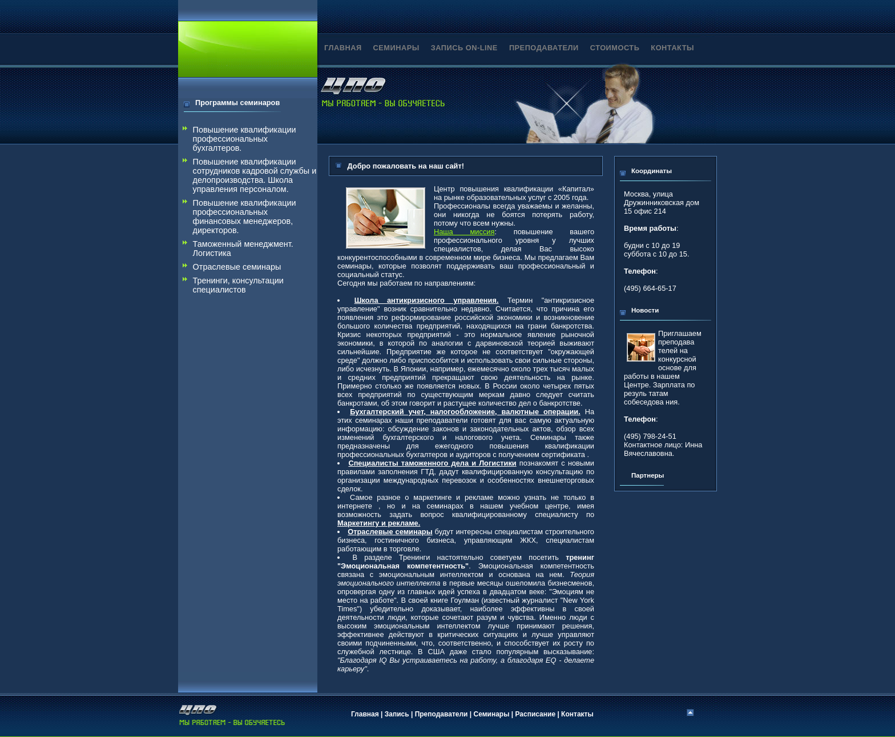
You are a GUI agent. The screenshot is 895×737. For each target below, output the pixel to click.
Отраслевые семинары (237, 266)
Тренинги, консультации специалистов (238, 285)
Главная (365, 714)
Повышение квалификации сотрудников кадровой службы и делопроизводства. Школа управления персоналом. (255, 175)
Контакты (577, 714)
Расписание (535, 714)
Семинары (491, 714)
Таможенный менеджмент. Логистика (243, 248)
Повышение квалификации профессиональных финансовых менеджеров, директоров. (244, 216)
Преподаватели (441, 714)
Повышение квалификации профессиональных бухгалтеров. (244, 139)
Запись (397, 714)
